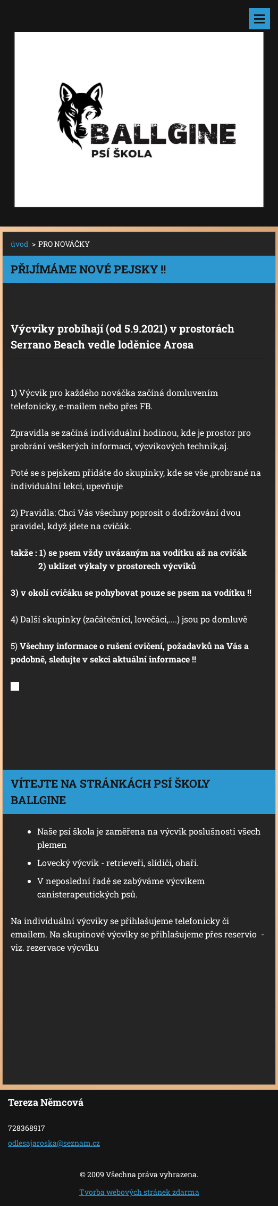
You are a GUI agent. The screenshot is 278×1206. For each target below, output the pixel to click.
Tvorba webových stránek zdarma (139, 1192)
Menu (259, 18)
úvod (19, 244)
